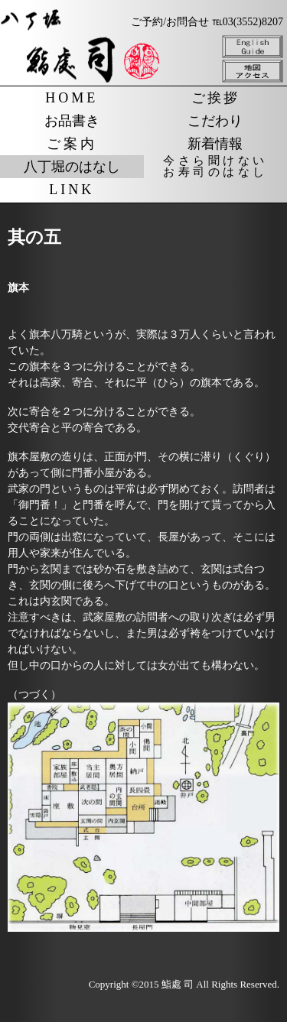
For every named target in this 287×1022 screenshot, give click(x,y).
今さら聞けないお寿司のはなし (215, 166)
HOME (71, 97)
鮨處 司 (177, 984)
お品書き (71, 120)
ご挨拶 (215, 97)
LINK (71, 189)
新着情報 (215, 143)
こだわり (215, 120)
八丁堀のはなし (72, 166)
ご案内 (72, 143)
